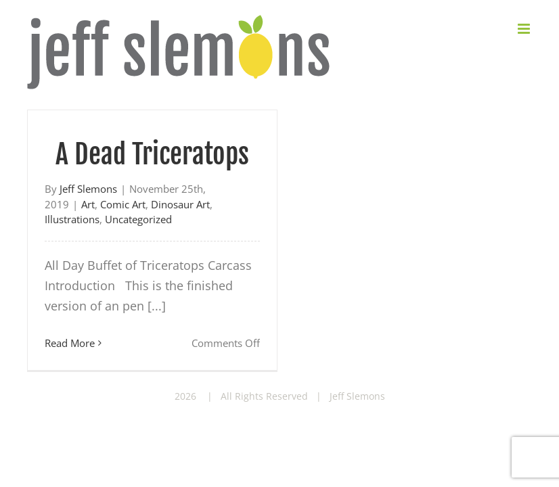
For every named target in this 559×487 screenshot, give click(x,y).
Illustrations (72, 219)
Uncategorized (138, 219)
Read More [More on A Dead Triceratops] (70, 343)
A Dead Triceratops (152, 154)
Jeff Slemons (88, 188)
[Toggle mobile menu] (525, 29)
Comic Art (123, 204)
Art (88, 204)
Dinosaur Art (180, 204)
